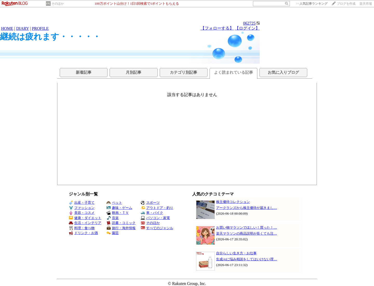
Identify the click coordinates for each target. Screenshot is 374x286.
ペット (114, 203)
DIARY (22, 28)
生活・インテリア (85, 223)
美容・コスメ (82, 213)
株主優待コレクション (233, 202)
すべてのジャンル (157, 228)
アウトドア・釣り (157, 208)
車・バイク (152, 213)
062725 (249, 23)
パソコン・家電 (155, 218)
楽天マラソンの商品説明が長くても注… (246, 233)
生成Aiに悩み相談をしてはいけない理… (246, 259)
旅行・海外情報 (121, 228)
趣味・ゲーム (119, 208)
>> (312, 3)
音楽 (112, 218)
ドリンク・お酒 (83, 233)
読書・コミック (121, 223)
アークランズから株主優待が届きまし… (246, 208)
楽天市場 (365, 3)
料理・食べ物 (82, 228)
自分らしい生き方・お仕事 (236, 253)
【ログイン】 (247, 28)
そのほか (57, 3)
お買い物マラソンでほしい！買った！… (246, 227)
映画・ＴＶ (117, 213)
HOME (7, 28)
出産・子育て (82, 203)
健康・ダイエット (85, 218)
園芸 (112, 233)
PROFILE (40, 28)
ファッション (82, 208)
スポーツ (150, 203)
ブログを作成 (346, 3)
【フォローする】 (217, 28)
